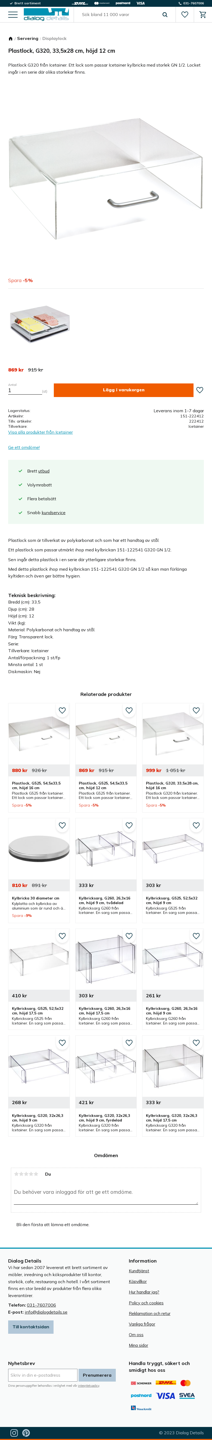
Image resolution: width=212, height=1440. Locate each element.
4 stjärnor (31, 1174)
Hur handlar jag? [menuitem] (144, 1292)
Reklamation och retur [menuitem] (149, 1313)
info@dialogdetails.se (46, 1312)
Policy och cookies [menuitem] (146, 1302)
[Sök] (165, 14)
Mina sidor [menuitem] (138, 1345)
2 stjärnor (21, 1174)
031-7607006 (41, 1305)
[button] (13, 15)
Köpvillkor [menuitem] (138, 1281)
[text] (16, 369)
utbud (43, 471)
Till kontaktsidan (31, 1326)
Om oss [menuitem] (136, 1334)
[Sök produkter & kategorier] (118, 14)
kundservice (54, 512)
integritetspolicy (88, 1386)
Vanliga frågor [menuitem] (142, 1324)
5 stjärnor (35, 1174)
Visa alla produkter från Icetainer (40, 432)
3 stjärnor (26, 1174)
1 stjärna (16, 1174)
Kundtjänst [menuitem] (139, 1270)
